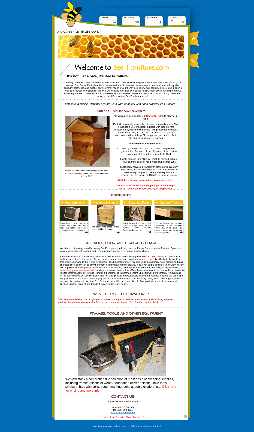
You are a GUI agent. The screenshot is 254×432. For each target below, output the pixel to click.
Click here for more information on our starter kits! (145, 180)
